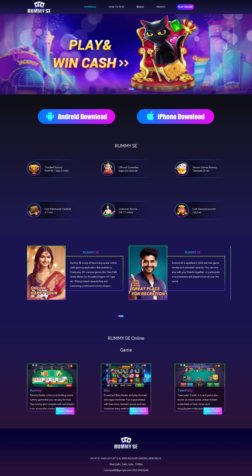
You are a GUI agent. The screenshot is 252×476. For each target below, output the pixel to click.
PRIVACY (161, 7)
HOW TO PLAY (116, 7)
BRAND (140, 7)
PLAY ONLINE (185, 7)
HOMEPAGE (90, 7)
